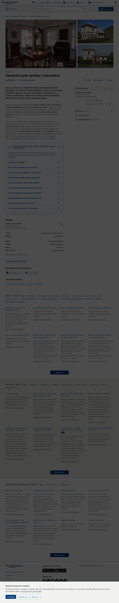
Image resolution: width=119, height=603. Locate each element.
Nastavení (35, 597)
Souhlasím (11, 597)
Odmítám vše (23, 597)
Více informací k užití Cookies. (31, 591)
